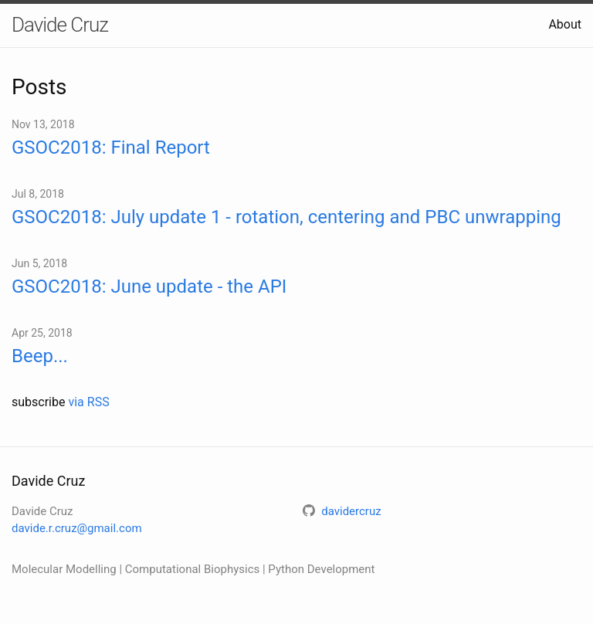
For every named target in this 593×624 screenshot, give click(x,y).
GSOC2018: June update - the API (149, 286)
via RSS (88, 402)
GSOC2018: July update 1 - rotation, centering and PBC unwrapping (286, 217)
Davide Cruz (60, 24)
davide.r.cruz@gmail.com (77, 528)
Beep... (40, 356)
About (564, 24)
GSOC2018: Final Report (111, 147)
